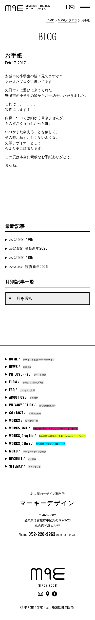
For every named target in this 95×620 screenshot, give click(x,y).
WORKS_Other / (37, 443)
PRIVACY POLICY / (32, 404)
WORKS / (23, 420)
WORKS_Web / (43, 427)
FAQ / (22, 389)
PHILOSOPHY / (27, 374)
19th (21, 240)
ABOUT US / (23, 397)
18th (21, 258)
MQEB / (27, 450)
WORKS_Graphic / (47, 435)
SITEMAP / (25, 466)
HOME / (31, 358)
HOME (50, 20)
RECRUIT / (22, 458)
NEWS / (20, 366)
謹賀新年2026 (28, 248)
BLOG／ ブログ (67, 20)
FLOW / (26, 381)
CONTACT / (25, 412)
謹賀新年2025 (28, 267)
